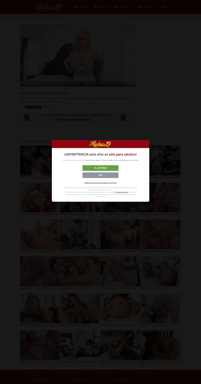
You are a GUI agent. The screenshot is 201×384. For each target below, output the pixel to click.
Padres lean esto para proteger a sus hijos (100, 183)
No (100, 175)
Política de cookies (121, 192)
